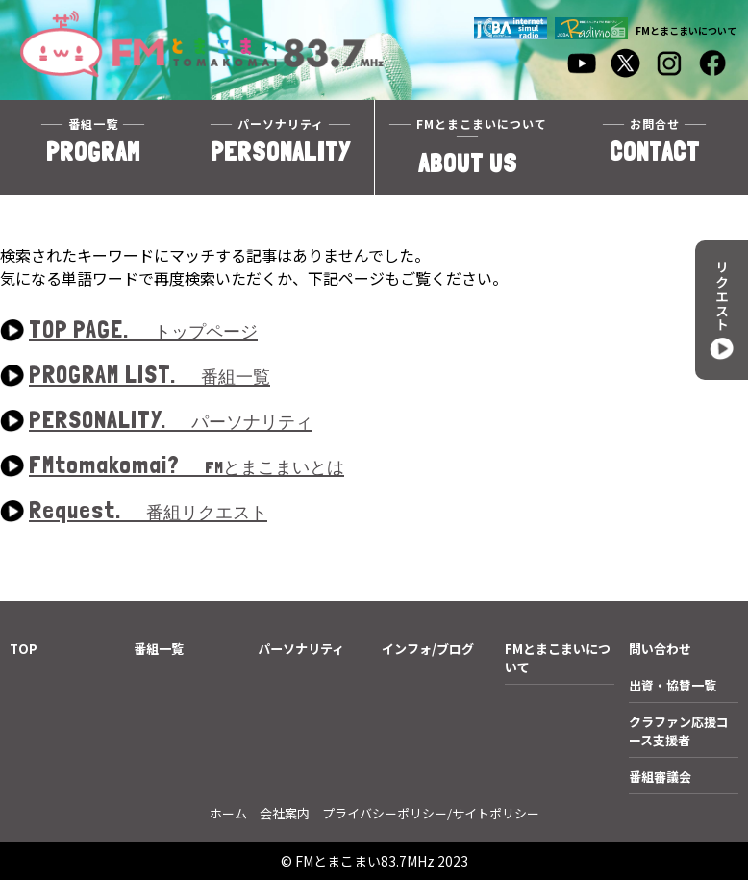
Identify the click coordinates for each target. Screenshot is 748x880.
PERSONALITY (280, 141)
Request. (148, 511)
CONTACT (654, 141)
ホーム (228, 813)
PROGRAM (93, 141)
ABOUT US (468, 147)
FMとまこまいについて (686, 30)
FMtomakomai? (186, 466)
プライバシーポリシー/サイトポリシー (430, 813)
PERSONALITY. (170, 421)
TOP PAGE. (143, 330)
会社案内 (285, 813)
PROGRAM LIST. (149, 376)
